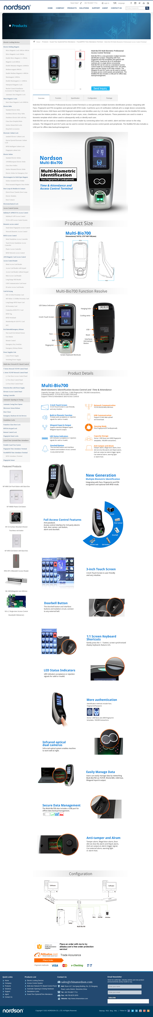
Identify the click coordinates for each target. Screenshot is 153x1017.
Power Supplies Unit (9, 352)
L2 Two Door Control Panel (14, 380)
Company (7, 983)
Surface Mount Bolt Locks (14, 125)
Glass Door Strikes (11, 165)
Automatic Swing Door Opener (12, 404)
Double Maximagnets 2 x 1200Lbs (16, 81)
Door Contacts (10, 200)
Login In (106, 3)
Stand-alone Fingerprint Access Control (18, 228)
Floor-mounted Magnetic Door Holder (17, 184)
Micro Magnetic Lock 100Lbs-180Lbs (17, 50)
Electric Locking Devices (11, 42)
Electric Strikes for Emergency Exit (17, 173)
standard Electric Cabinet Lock (15, 136)
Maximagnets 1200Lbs (13, 77)
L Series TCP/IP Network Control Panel (15, 372)
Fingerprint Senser (9, 460)
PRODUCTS (72, 8)
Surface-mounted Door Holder (15, 181)
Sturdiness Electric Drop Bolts (15, 114)
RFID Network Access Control (15, 253)
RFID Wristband (11, 318)
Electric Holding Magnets (11, 47)
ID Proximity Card (11, 306)
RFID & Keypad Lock (10, 428)
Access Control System (10, 208)
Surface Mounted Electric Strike (16, 169)
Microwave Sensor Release (11, 408)
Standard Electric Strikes (13, 158)
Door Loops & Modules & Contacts (14, 189)
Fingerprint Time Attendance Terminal (15, 449)
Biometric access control (11, 224)
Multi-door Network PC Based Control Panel (41, 986)
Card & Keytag (8, 291)
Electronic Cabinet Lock (10, 133)
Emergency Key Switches (14, 344)
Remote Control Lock (10, 432)
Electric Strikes (8, 154)
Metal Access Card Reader (14, 264)
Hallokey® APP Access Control (15, 216)
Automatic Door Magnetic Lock (15, 95)
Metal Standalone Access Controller (17, 239)
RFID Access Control (9, 236)
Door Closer (7, 412)
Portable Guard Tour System (12, 445)
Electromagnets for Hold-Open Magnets (15, 177)
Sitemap (102, 1011)
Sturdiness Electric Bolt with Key (16, 117)
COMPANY (60, 8)
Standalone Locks (9, 420)
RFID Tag (9, 314)
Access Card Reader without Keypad (17, 272)
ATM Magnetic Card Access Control (14, 257)
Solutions (7, 989)
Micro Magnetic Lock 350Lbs (15, 54)
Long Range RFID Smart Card (15, 302)
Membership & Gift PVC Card (15, 321)
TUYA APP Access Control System (16, 220)
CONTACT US (116, 8)
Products (45, 42)
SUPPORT (96, 8)
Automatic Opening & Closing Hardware (39, 989)
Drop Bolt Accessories (13, 129)
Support (6, 991)
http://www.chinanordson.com (78, 998)
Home (6, 980)
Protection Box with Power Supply (14, 388)
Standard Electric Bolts (13, 110)
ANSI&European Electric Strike (16, 162)
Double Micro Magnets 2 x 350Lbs (16, 58)
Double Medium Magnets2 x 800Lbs (17, 73)
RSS (107, 1011)
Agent (6, 994)
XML (115, 1011)
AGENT (105, 8)
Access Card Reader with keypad (16, 268)
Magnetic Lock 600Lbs (13, 62)
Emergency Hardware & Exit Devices (15, 416)
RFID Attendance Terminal (14, 456)
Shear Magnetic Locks (10, 99)
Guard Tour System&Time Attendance (16, 440)
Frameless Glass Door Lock (11, 425)
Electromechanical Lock (10, 204)
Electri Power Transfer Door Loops (16, 192)
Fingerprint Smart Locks (10, 436)
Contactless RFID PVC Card (14, 310)
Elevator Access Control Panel (12, 392)
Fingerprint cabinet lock (13, 150)
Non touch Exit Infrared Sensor (15, 333)
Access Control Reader (10, 261)
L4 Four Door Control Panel (14, 384)
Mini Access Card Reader (13, 276)
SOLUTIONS (84, 8)
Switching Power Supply (13, 360)
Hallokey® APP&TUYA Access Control (15, 213)
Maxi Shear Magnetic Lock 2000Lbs (17, 102)
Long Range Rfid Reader (13, 279)
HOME (50, 8)
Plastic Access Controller (13, 249)
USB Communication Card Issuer (16, 283)
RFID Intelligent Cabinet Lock (15, 146)
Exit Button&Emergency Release (13, 329)
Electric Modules (11, 196)
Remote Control (11, 340)
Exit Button (9, 337)
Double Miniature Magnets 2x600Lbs (17, 66)
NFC (7, 325)
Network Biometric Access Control (16, 231)
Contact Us (7, 997)
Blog (111, 1011)
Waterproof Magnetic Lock (14, 85)
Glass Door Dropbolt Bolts (14, 121)
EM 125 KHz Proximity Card (15, 295)
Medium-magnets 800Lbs (14, 69)
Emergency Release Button (14, 348)
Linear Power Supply (12, 356)
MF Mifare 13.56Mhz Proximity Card (17, 299)
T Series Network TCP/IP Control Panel (15, 369)
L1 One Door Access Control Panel (16, 376)
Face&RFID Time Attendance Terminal (15, 452)
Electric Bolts (7, 106)
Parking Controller (9, 395)
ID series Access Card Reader (15, 287)
